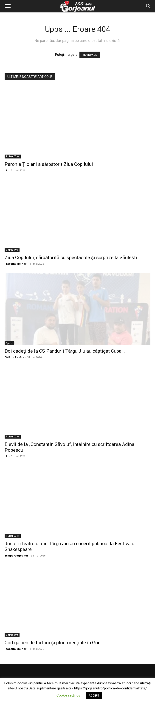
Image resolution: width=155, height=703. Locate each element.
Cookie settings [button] (68, 695)
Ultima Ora (12, 249)
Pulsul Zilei (12, 156)
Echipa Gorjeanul (16, 555)
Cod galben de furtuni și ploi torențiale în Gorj (53, 642)
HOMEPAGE (90, 54)
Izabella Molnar (15, 263)
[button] (7, 6)
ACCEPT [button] (94, 695)
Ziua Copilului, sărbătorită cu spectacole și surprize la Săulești (71, 257)
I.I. (6, 170)
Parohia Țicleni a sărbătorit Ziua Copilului (49, 164)
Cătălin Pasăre (14, 357)
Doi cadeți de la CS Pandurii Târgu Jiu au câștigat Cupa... (65, 351)
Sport (9, 343)
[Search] (148, 6)
